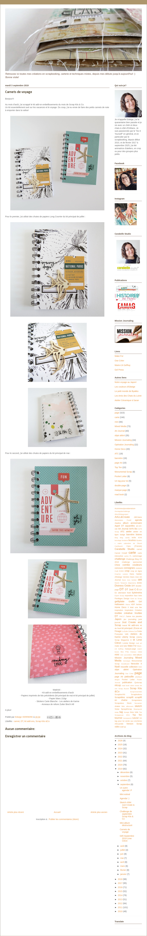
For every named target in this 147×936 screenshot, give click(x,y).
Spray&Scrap (126, 709)
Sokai (117, 709)
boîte (134, 538)
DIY (133, 586)
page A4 (118, 463)
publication (127, 682)
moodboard (125, 664)
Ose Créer (119, 360)
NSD (140, 667)
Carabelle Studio (125, 549)
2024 (120, 748)
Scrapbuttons (136, 694)
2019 (120, 769)
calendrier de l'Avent (133, 543)
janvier (123, 874)
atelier (129, 531)
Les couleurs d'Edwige (125, 387)
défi (140, 579)
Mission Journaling (123, 440)
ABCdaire (138, 517)
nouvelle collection (129, 667)
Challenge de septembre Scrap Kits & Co (126, 815)
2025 (120, 744)
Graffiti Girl (135, 601)
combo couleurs (132, 564)
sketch (138, 706)
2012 (120, 903)
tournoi (118, 718)
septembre (125, 784)
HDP (133, 604)
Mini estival (125, 794)
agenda (138, 520)
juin (122, 854)
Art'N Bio (133, 529)
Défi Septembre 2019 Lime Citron (127, 838)
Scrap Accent (123, 688)
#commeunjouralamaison (125, 508)
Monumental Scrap (123, 472)
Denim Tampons (121, 583)
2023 (120, 752)
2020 (120, 765)
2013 (120, 899)
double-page (120, 485)
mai (122, 858)
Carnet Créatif (121, 553)
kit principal (127, 628)
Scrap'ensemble (136, 692)
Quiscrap (138, 683)
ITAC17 (122, 616)
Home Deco (120, 449)
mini (116, 422)
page (117, 413)
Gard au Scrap (136, 598)
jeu (125, 619)
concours (119, 568)
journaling (132, 619)
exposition (129, 596)
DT (22, 721)
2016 (120, 887)
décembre (125, 772)
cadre (120, 543)
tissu (132, 712)
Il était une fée (135, 607)
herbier (139, 604)
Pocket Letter (121, 476)
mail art (139, 643)
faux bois (138, 596)
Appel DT (119, 526)
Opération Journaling (124, 444)
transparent (127, 718)
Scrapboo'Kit (120, 694)
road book (119, 494)
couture (139, 568)
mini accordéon (126, 655)
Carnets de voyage (125, 830)
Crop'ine (118, 574)
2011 (120, 907)
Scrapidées (120, 697)
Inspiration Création (133, 610)
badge (122, 535)
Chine (117, 565)
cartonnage (137, 556)
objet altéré (120, 435)
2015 (120, 891)
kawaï (124, 625)
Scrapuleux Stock (123, 703)
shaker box (120, 706)
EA (140, 590)
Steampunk (137, 709)
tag (121, 712)
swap (116, 712)
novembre (125, 776)
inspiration (119, 610)
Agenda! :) (124, 798)
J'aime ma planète (134, 616)
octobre (124, 780)
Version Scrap (134, 724)
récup (118, 685)
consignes (129, 568)
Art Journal (120, 431)
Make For (119, 356)
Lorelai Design (128, 643)
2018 (120, 879)
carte (117, 417)
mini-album (137, 655)
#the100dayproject (121, 514)
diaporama (132, 583)
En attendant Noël (123, 593)
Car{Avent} (119, 546)
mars (122, 866)
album (125, 523)
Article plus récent (15, 812)
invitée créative (123, 613)
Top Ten (118, 467)
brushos (132, 540)
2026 (120, 740)
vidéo (117, 727)
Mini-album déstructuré (126, 824)
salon (132, 685)
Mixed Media (120, 426)
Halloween (119, 604)
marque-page (121, 490)
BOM (140, 537)
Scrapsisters (137, 700)
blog (116, 537)
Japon (118, 619)
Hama (128, 604)
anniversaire (136, 523)
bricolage (118, 540)
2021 (120, 760)
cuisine (125, 574)
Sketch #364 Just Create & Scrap (127, 805)
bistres (139, 534)
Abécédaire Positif (123, 520)
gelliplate (119, 601)
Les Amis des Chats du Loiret (128, 396)
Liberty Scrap (128, 637)
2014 (120, 895)
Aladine (118, 523)
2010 (120, 911)
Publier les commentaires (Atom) (64, 819)
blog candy (125, 537)
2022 (120, 756)
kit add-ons (29, 721)
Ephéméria (137, 592)
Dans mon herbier (129, 580)
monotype (126, 661)
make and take (121, 646)
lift (134, 640)
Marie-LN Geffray (122, 365)
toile (136, 712)
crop (127, 570)
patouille (129, 676)
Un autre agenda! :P (126, 789)
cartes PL (128, 556)
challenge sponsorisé (132, 562)
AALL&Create (122, 517)
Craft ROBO (119, 571)
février (123, 870)
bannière (119, 458)
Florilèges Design (122, 599)
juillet (123, 850)
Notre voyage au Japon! (126, 382)
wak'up (123, 727)
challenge (120, 559)
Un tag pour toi (121, 481)
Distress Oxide (123, 585)
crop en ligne (136, 571)
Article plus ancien (99, 812)
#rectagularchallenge (122, 511)
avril (122, 862)
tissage (126, 712)
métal (140, 652)
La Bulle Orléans (128, 631)
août (122, 846)
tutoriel (135, 718)
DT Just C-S (132, 589)
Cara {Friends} (134, 546)
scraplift (129, 697)
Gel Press (119, 370)
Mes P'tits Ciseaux (128, 652)
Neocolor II (136, 663)
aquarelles (130, 526)
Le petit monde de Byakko (126, 391)
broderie (125, 540)
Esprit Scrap (119, 595)
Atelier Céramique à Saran (127, 400)
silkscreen (129, 706)
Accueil (57, 812)
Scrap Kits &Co (43, 721)
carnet (17, 721)
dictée (139, 583)
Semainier (138, 703)
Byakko (139, 540)
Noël (117, 666)
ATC (117, 453)
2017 (120, 883)
